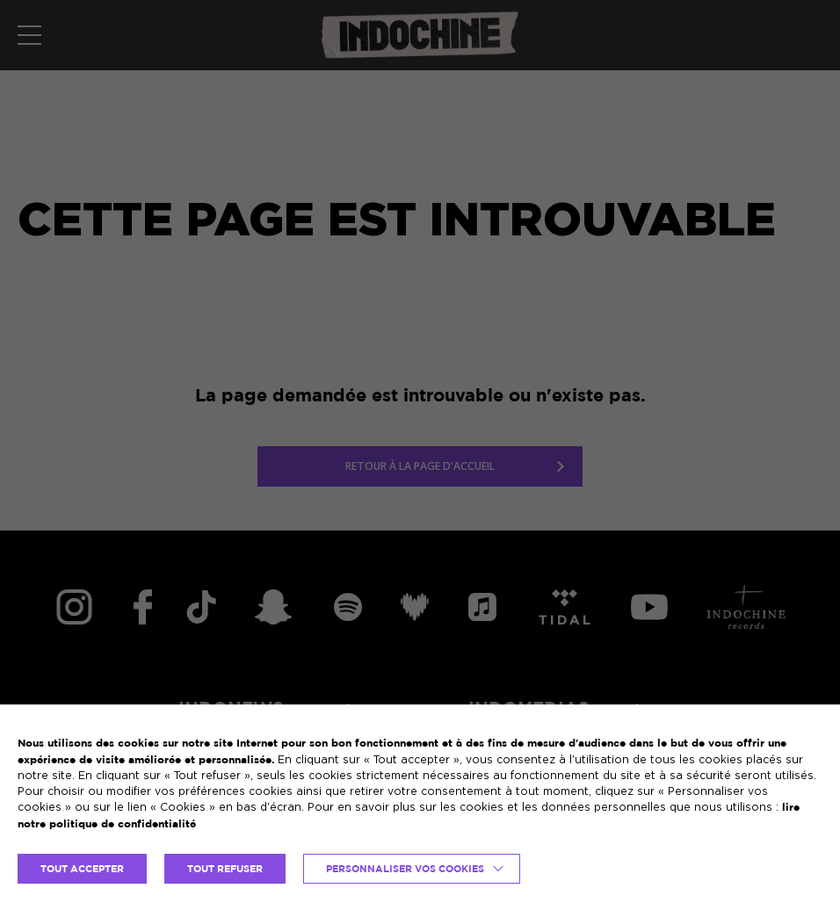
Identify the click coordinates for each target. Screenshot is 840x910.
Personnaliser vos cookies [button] (405, 868)
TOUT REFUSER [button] (225, 868)
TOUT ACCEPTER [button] (82, 868)
